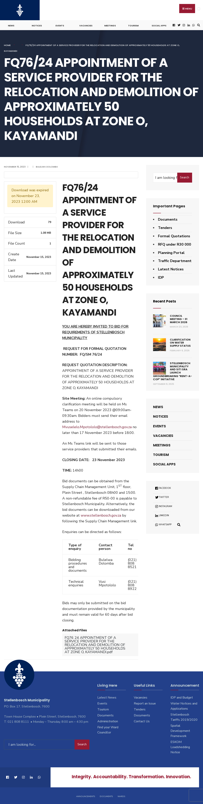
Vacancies (85, 25)
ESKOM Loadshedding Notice (180, 746)
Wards (121, 795)
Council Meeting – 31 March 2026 (178, 318)
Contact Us (142, 721)
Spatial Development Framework (180, 730)
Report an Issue (145, 703)
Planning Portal (171, 252)
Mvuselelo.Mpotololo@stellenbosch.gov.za (97, 426)
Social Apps (159, 25)
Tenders (165, 227)
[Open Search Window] (198, 24)
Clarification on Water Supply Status (180, 342)
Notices (37, 25)
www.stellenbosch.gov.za (101, 514)
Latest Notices (171, 268)
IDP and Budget (181, 697)
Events (60, 25)
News (11, 25)
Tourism (133, 25)
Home (7, 44)
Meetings (110, 25)
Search (184, 177)
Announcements (85, 795)
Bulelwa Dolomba (47, 166)
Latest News (106, 697)
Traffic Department (175, 260)
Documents (167, 218)
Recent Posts (165, 300)
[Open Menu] (198, 9)
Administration (107, 721)
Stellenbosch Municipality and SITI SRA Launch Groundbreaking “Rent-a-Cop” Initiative (172, 371)
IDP (161, 277)
